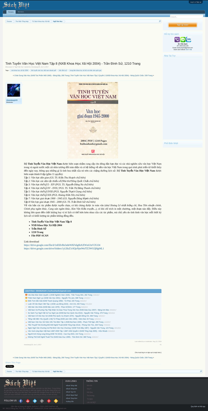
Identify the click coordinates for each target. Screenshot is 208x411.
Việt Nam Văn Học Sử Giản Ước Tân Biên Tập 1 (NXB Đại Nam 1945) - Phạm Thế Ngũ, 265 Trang (65, 322)
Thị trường (90, 396)
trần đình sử (62, 70)
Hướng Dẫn (70, 401)
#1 (160, 344)
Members (21, 12)
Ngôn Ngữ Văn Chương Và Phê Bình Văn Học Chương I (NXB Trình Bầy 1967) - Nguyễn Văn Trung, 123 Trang (71, 328)
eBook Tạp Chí (71, 392)
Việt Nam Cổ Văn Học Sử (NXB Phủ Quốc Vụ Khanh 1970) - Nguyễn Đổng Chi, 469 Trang (63, 316)
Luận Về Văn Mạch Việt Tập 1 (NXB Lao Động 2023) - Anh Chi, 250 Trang (56, 304)
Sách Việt (189, 49)
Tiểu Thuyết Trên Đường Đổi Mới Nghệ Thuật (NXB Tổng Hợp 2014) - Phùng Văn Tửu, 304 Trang (65, 325)
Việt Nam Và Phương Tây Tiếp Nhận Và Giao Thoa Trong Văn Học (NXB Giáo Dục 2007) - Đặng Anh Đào (68, 310)
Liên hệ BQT (91, 402)
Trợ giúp (90, 399)
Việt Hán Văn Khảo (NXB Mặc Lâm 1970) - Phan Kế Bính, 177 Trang (54, 307)
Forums (11, 12)
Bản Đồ (89, 385)
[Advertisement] (83, 43)
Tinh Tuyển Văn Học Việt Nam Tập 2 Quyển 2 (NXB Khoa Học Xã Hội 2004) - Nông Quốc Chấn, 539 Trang (111, 75)
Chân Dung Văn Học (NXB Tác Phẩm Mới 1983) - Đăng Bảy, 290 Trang (41, 75)
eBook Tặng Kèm (71, 398)
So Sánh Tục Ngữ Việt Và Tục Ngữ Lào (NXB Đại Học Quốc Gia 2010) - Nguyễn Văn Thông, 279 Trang (68, 313)
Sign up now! (182, 24)
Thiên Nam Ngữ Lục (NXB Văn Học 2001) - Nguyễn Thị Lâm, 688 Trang (55, 298)
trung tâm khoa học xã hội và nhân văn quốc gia (85, 70)
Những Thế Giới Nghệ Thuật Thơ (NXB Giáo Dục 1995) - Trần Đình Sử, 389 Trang (59, 337)
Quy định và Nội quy (198, 406)
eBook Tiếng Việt (71, 385)
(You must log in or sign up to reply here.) (148, 352)
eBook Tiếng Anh (71, 388)
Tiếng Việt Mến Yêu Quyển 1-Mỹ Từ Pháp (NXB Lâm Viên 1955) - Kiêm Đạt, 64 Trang (61, 319)
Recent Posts (22, 15)
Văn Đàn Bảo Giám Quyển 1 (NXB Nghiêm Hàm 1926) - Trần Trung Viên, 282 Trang (60, 295)
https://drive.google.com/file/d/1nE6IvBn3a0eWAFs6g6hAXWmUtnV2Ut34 (62, 245)
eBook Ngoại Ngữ (72, 395)
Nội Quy (90, 392)
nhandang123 (35, 67)
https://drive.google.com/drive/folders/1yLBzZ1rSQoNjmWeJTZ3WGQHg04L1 (64, 248)
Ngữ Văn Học (19, 67)
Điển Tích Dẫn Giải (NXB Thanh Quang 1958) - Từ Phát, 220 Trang (53, 301)
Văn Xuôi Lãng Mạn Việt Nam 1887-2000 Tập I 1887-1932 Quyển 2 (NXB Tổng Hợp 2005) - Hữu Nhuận (68, 331)
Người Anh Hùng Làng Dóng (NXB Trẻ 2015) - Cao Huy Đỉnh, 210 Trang (55, 334)
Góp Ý (89, 389)
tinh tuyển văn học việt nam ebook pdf (43, 70)
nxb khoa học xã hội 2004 (19, 70)
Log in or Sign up (195, 2)
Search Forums (10, 15)
